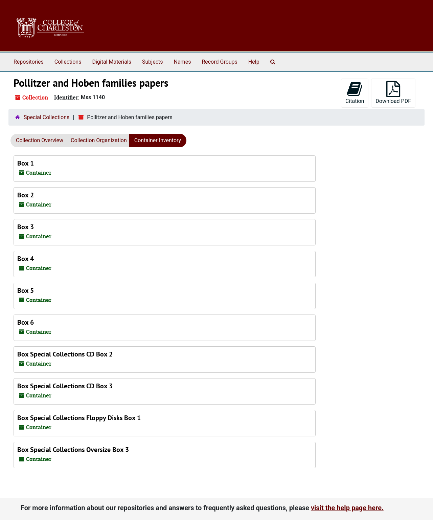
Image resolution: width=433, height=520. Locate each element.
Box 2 (25, 195)
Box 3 (25, 226)
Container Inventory (157, 140)
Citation (354, 92)
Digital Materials (111, 62)
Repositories (29, 62)
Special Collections (46, 117)
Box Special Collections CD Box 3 (65, 386)
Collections (68, 62)
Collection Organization (99, 140)
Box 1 (25, 163)
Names (182, 62)
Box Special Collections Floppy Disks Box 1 (79, 417)
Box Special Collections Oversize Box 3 (73, 449)
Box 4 (25, 258)
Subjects (152, 62)
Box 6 (25, 322)
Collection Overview (39, 140)
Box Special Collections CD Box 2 (65, 354)
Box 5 (25, 290)
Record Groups (219, 62)
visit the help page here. (347, 508)
